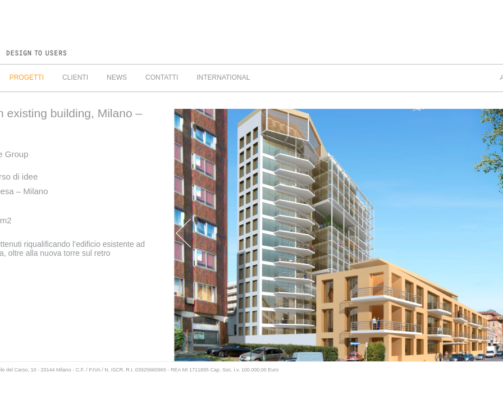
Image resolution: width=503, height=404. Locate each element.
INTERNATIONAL (223, 77)
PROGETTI (27, 77)
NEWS (117, 77)
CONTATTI (161, 77)
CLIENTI (75, 77)
